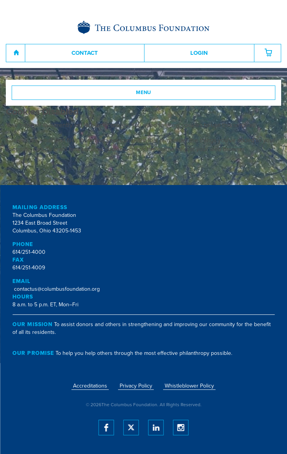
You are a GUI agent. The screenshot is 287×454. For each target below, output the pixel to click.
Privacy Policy (136, 385)
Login (199, 52)
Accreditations (90, 385)
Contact (84, 52)
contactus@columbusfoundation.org (56, 289)
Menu (143, 92)
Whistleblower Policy (189, 385)
